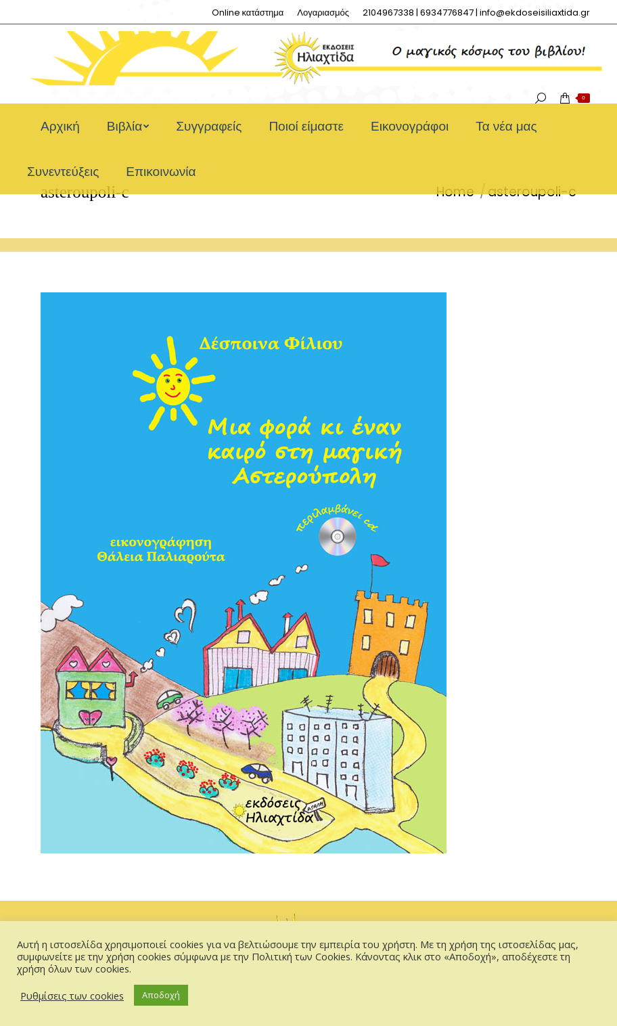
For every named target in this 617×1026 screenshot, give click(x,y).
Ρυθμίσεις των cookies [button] (72, 995)
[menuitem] (248, 12)
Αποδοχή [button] (161, 995)
